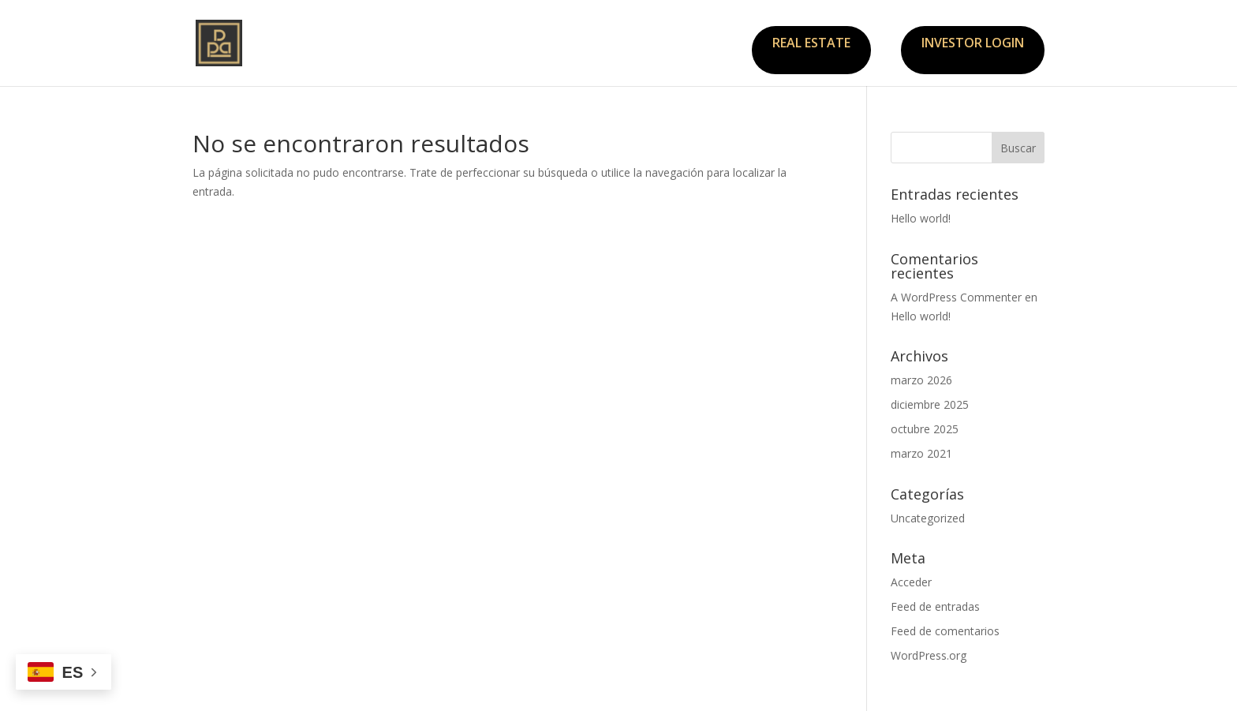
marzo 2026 (921, 379)
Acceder (911, 581)
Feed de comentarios (945, 630)
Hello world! (921, 218)
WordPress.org (928, 655)
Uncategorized (928, 518)
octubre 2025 (925, 428)
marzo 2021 (921, 453)
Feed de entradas (935, 606)
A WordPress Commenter (956, 297)
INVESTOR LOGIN (972, 42)
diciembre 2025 (930, 404)
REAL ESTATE (811, 42)
